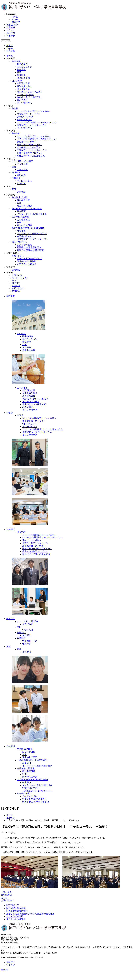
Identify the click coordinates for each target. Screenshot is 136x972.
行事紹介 (16, 178)
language (11, 14)
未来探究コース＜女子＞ (28, 114)
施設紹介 (16, 172)
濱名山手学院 (23, 78)
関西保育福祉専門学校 (17, 911)
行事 (19, 203)
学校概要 (16, 61)
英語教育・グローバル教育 (29, 92)
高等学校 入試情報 (20, 217)
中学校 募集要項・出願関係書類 (27, 208)
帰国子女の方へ (19, 242)
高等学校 (16, 133)
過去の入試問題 (24, 206)
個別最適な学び (24, 86)
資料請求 (10, 33)
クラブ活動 (22, 164)
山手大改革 (17, 81)
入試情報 (10, 746)
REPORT (16, 283)
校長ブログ (17, 275)
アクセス (10, 30)
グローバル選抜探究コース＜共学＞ (34, 111)
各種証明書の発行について (29, 258)
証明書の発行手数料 (26, 261)
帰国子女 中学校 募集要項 (29, 247)
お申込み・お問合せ (26, 264)
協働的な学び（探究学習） (29, 97)
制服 (14, 167)
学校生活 (10, 619)
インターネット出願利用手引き (32, 214)
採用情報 (10, 27)
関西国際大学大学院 (16, 908)
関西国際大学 (12, 905)
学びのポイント (24, 119)
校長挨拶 (21, 69)
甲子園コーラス (24, 181)
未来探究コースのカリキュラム (32, 125)
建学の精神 (22, 64)
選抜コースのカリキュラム (29, 144)
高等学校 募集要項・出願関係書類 (28, 228)
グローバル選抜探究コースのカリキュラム (37, 122)
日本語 (15, 17)
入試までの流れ (24, 245)
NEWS (15, 281)
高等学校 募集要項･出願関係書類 (32, 779)
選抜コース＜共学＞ (26, 142)
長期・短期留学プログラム (29, 153)
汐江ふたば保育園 (14, 916)
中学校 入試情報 (19, 197)
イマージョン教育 (25, 94)
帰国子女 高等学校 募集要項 (30, 250)
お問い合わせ (18, 288)
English (15, 19)
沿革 (19, 72)
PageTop (4, 970)
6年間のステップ (25, 117)
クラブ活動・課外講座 (22, 161)
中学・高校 (22, 170)
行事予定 (10, 36)
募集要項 (21, 211)
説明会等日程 (23, 200)
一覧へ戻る (6, 892)
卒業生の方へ (12, 25)
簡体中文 (16, 22)
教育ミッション (24, 67)
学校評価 (21, 75)
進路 (14, 189)
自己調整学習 (23, 83)
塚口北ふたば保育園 (16, 919)
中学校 (15, 108)
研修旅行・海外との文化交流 (31, 156)
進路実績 (21, 192)
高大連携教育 (23, 89)
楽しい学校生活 (24, 103)
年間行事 (21, 183)
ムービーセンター (20, 278)
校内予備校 (22, 100)
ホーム (9, 56)
